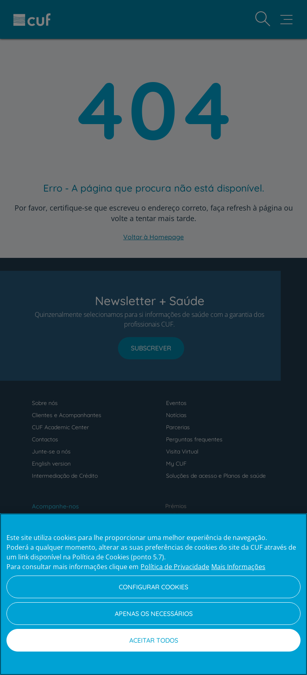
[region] (153, 594)
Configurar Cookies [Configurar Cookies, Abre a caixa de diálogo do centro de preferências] (153, 587)
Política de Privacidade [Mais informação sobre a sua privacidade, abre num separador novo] (175, 566)
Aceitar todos (153, 640)
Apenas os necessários (154, 614)
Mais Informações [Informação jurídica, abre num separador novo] (238, 566)
